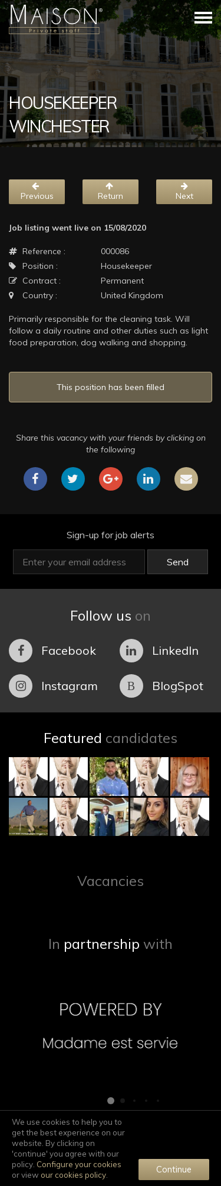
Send (178, 562)
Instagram (53, 686)
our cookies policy (73, 1175)
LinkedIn (159, 650)
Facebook (52, 650)
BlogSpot (161, 686)
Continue (174, 1169)
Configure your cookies (79, 1164)
